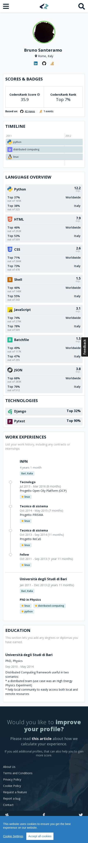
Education (17, 630)
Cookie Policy (12, 786)
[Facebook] (44, 815)
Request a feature (15, 792)
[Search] (81, 6)
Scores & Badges (24, 79)
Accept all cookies (39, 836)
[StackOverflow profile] (52, 63)
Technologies (21, 400)
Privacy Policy (12, 779)
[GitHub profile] (44, 63)
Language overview (28, 177)
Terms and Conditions (17, 773)
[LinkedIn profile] (36, 63)
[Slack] (7, 815)
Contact (8, 805)
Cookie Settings (13, 836)
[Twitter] (81, 815)
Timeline (15, 126)
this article (42, 738)
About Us (9, 767)
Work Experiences (25, 437)
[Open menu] (6, 6)
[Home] (44, 6)
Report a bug (11, 798)
